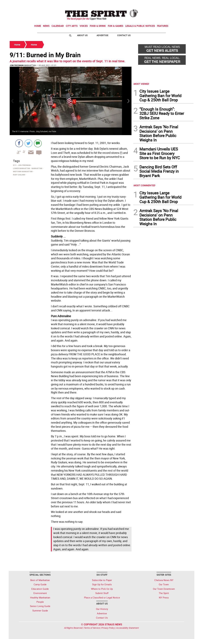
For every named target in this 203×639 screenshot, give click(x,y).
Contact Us (124, 35)
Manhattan (30, 65)
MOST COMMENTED (144, 185)
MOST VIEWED (141, 83)
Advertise (102, 35)
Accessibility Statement (127, 627)
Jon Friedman (16, 65)
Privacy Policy (108, 627)
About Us (82, 35)
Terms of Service (92, 627)
